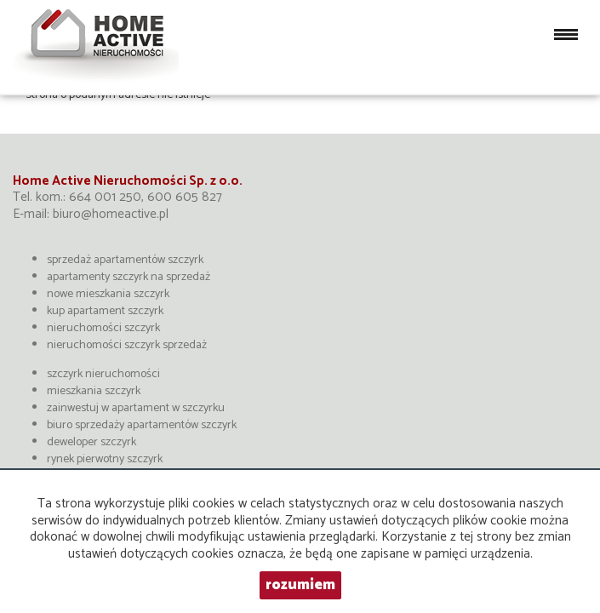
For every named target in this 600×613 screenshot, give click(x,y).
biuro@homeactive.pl (111, 214)
